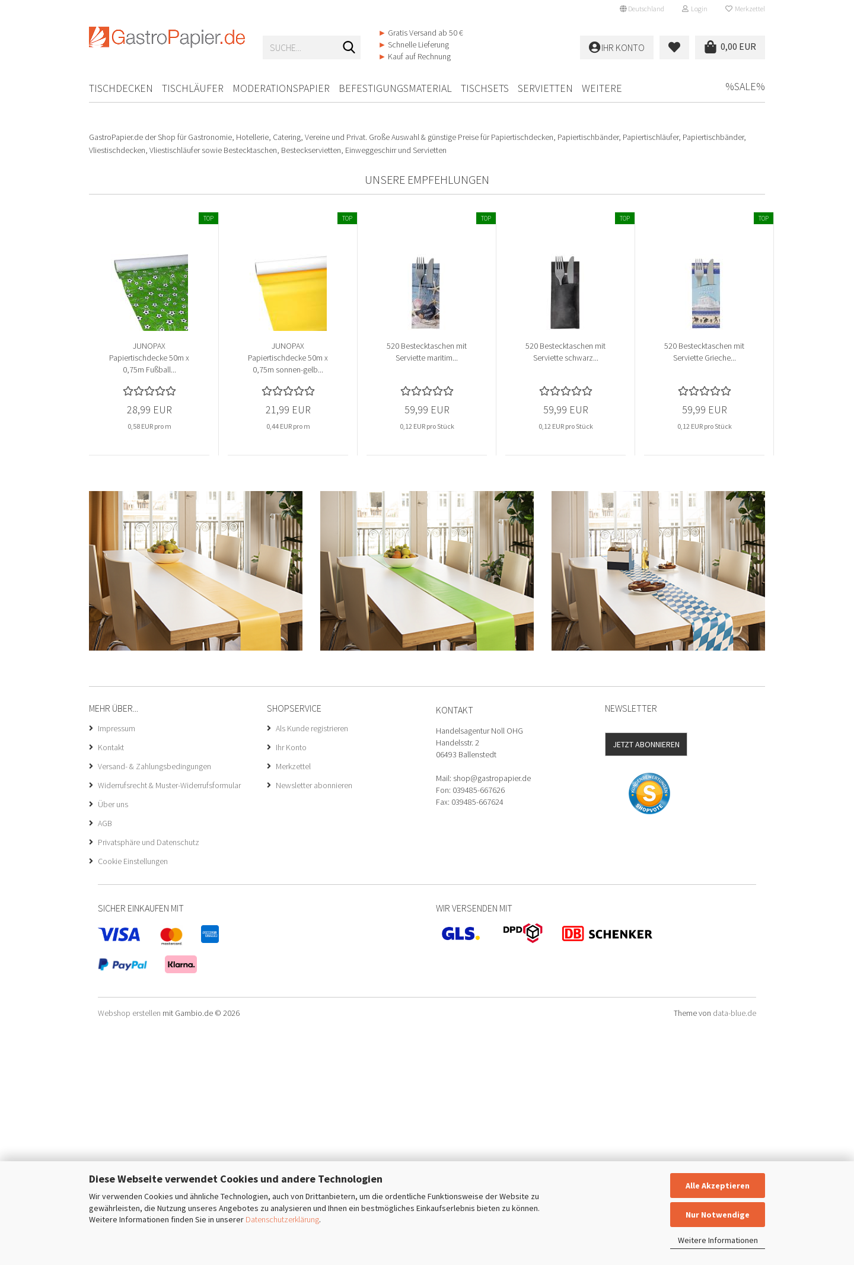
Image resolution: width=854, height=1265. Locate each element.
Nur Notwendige (718, 1214)
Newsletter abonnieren (314, 1022)
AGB (105, 1060)
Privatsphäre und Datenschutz (148, 1079)
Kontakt (111, 984)
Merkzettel (745, 8)
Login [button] (695, 8)
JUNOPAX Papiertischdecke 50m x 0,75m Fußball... (149, 595)
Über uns (113, 1041)
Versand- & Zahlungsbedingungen (154, 1003)
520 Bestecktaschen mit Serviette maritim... (427, 589)
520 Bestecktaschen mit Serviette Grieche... (704, 589)
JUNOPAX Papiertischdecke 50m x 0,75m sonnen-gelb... (288, 595)
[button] (642, 9)
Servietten (545, 88)
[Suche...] (349, 48)
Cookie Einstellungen (133, 1098)
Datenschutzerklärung (282, 1219)
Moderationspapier (281, 88)
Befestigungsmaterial (395, 88)
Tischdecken (121, 88)
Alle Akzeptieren (718, 1185)
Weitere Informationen (718, 1240)
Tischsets (485, 88)
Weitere (602, 88)
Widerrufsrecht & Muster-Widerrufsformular (169, 1022)
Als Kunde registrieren (312, 965)
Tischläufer (193, 88)
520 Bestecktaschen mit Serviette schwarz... (565, 589)
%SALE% (745, 86)
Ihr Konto (291, 984)
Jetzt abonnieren (646, 981)
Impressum (116, 965)
